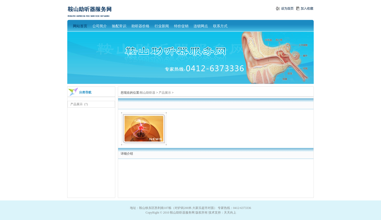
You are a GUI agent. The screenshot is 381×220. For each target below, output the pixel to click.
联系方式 (220, 26)
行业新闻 (162, 26)
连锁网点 (201, 26)
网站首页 (80, 26)
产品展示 (76, 104)
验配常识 (119, 26)
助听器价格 (140, 26)
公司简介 (99, 26)
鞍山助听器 (147, 92)
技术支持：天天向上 (222, 212)
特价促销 (181, 26)
